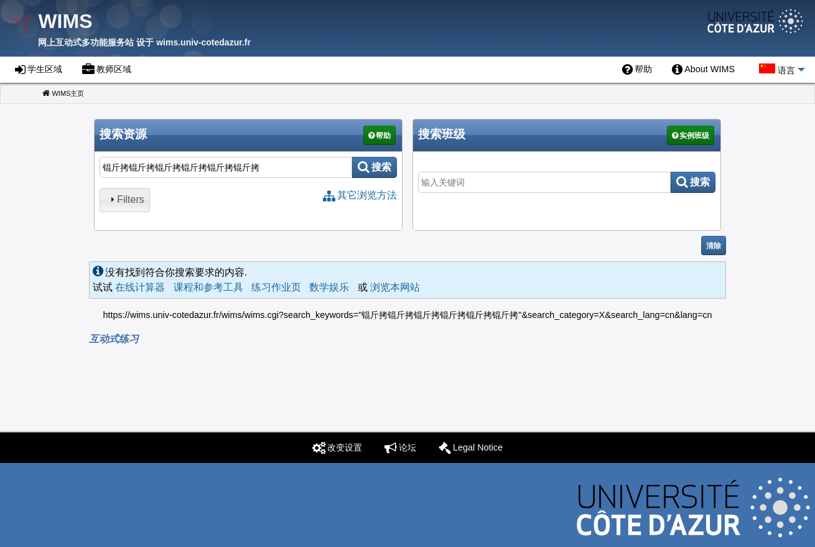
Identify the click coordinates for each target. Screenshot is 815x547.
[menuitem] (637, 70)
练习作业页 (276, 287)
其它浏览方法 (367, 195)
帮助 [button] (383, 135)
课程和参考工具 (208, 287)
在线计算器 (140, 287)
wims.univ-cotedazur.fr (203, 42)
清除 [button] (713, 245)
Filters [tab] (125, 199)
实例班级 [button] (694, 135)
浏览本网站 (395, 287)
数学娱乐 (329, 287)
